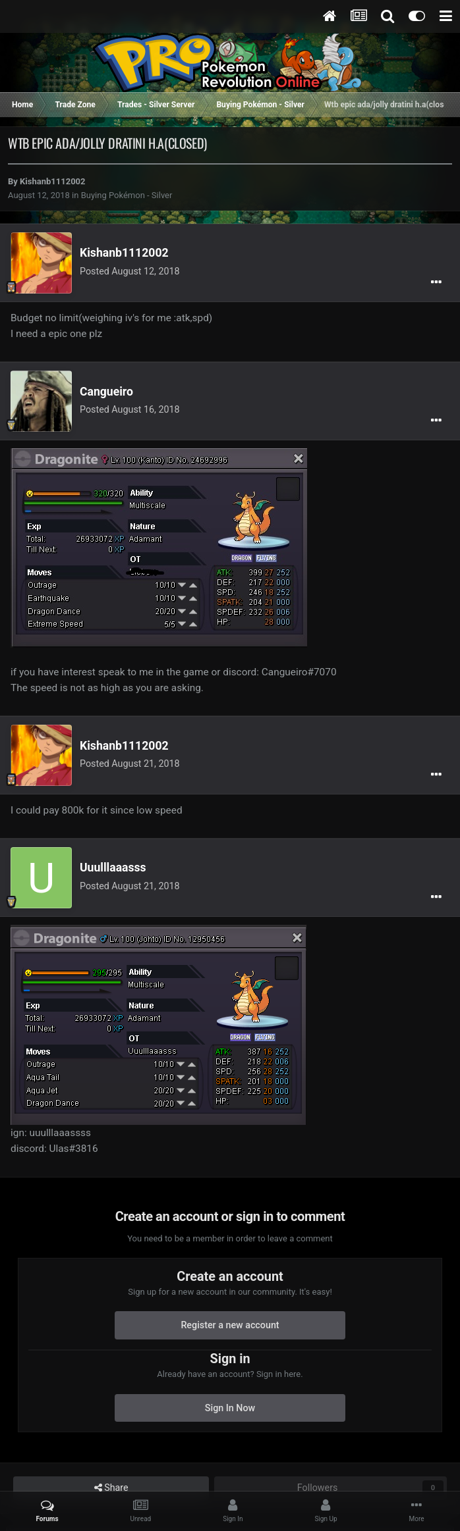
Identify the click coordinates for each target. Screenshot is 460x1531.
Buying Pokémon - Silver (127, 195)
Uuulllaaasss (113, 867)
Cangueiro (106, 391)
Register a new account (230, 1325)
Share (111, 1488)
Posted (130, 271)
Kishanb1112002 (52, 181)
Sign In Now (230, 1408)
